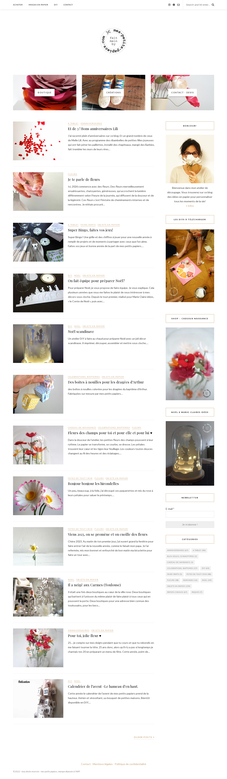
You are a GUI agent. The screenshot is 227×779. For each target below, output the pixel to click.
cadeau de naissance (82, 427)
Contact (68, 5)
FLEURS (72, 174)
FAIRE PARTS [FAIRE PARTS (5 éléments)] (174, 574)
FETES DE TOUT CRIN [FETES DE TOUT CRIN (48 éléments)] (199, 574)
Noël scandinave (83, 332)
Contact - (86, 764)
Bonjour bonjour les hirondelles (97, 484)
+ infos (190, 205)
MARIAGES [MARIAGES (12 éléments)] (190, 580)
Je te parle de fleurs (85, 180)
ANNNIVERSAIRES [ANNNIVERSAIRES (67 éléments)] (177, 550)
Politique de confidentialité (130, 764)
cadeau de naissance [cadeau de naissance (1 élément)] (180, 562)
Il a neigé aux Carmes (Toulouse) (97, 585)
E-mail (170, 508)
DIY (56, 5)
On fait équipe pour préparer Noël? (100, 281)
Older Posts (144, 737)
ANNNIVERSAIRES (91, 123)
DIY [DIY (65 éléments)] (205, 568)
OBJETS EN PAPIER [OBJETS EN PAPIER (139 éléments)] (178, 586)
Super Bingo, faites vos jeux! (93, 230)
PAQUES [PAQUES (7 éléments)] (197, 592)
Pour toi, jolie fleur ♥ (87, 636)
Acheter (18, 5)
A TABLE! (73, 123)
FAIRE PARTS (88, 225)
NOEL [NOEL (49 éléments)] (207, 580)
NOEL (77, 275)
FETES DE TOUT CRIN (80, 478)
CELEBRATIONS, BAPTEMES (84, 377)
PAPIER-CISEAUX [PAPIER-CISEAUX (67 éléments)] (177, 592)
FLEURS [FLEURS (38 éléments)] (173, 580)
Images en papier (38, 5)
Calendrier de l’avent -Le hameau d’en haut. (108, 687)
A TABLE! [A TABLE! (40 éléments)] (199, 550)
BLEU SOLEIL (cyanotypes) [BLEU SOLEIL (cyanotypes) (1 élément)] (182, 556)
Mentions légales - (103, 764)
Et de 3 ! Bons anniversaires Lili (96, 129)
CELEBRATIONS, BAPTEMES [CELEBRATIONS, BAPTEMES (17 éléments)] (182, 568)
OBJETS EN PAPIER (109, 225)
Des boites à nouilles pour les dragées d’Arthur (111, 382)
